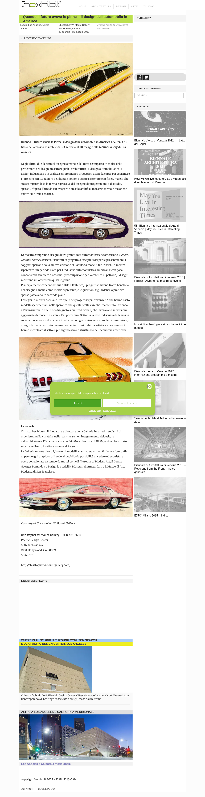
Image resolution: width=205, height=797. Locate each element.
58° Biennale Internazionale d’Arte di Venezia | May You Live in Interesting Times (157, 229)
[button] (149, 386)
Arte (134, 6)
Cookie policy (95, 410)
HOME (82, 6)
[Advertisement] (76, 607)
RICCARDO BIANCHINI (37, 38)
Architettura (101, 6)
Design (121, 6)
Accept (78, 403)
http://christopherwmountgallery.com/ (45, 565)
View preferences (127, 403)
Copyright (27, 789)
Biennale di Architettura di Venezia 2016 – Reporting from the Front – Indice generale (160, 469)
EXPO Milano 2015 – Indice (151, 515)
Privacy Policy (109, 410)
